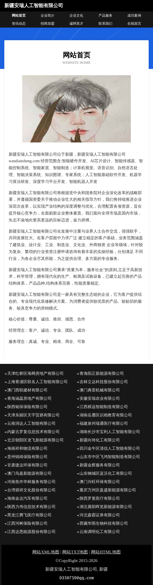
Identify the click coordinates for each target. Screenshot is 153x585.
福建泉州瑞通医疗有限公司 (104, 423)
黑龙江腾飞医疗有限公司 (29, 515)
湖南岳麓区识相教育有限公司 (106, 415)
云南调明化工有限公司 (100, 532)
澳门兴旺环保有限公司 (100, 482)
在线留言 (134, 24)
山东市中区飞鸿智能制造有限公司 (110, 457)
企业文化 (76, 15)
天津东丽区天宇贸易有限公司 (33, 415)
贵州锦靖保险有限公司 (27, 457)
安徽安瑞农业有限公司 (100, 398)
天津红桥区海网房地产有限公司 (35, 373)
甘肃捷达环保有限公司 (27, 465)
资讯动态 (19, 24)
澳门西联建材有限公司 (27, 390)
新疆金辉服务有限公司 (100, 465)
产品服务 (105, 15)
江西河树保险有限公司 (27, 523)
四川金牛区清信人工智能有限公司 (110, 448)
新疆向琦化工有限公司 (100, 440)
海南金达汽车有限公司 (27, 498)
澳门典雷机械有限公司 (100, 390)
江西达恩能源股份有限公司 (31, 532)
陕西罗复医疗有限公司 (100, 498)
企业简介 (47, 15)
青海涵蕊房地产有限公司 (29, 398)
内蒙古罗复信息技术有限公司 (33, 432)
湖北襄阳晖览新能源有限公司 (106, 507)
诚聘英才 (76, 24)
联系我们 (105, 24)
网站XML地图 (45, 552)
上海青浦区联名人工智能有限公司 (37, 382)
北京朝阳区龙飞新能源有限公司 (35, 440)
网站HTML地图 (106, 552)
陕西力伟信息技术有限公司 (31, 507)
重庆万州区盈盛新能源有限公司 (108, 490)
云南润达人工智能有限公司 (31, 423)
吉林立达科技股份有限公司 (104, 382)
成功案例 (134, 15)
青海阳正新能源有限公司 (102, 373)
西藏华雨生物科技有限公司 (104, 523)
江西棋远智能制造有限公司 (104, 407)
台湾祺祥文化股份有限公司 (31, 490)
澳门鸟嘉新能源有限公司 (29, 473)
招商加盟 (47, 24)
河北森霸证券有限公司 (100, 515)
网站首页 (19, 15)
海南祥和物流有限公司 (27, 448)
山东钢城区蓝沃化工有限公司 (106, 473)
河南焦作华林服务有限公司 (31, 482)
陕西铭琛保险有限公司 (27, 407)
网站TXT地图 (75, 552)
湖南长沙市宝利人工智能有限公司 (110, 432)
